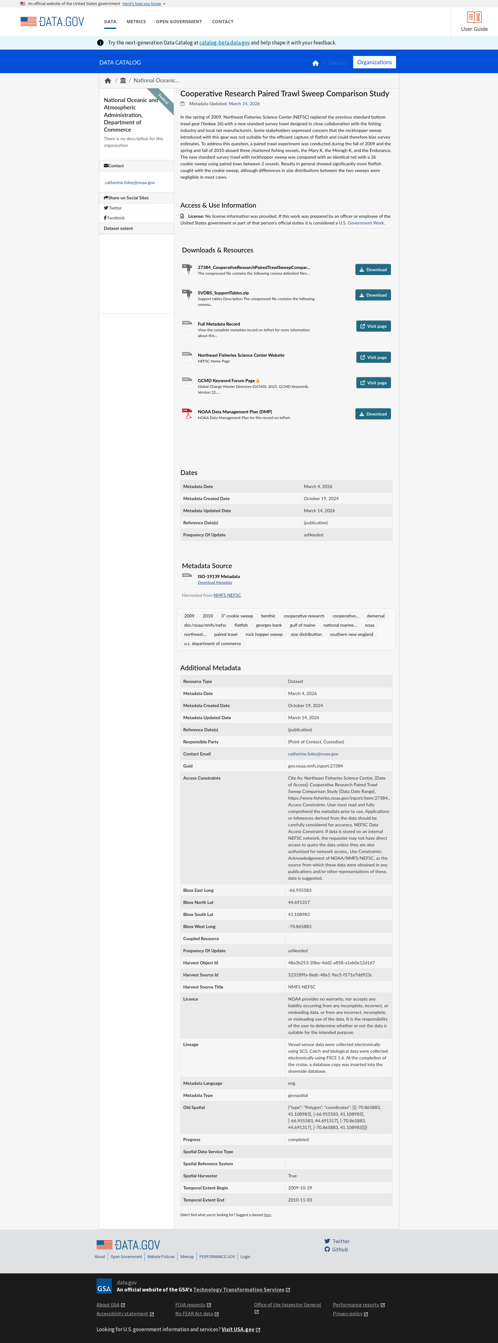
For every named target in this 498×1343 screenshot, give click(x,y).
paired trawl (226, 634)
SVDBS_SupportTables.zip (223, 292)
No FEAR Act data (194, 1313)
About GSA (108, 1304)
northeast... (195, 634)
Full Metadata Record (219, 324)
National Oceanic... (156, 80)
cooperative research (304, 615)
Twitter (113, 207)
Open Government (126, 1256)
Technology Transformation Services (238, 1289)
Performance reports (356, 1304)
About (100, 1256)
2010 (208, 615)
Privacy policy (347, 1313)
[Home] (52, 21)
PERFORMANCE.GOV (217, 1256)
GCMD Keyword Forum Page (227, 380)
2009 (189, 615)
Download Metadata (215, 582)
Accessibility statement (122, 1313)
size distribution (306, 634)
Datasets (338, 62)
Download (373, 269)
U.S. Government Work (361, 222)
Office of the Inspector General (287, 1304)
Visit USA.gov (238, 1329)
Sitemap (187, 1256)
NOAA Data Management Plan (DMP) (235, 411)
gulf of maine (302, 625)
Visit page (373, 326)
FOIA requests (190, 1304)
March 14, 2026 (244, 103)
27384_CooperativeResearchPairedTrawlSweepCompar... (254, 267)
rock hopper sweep (264, 634)
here (267, 1215)
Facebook (114, 217)
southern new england (351, 634)
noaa (369, 625)
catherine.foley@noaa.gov (130, 182)
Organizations (374, 62)
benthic (268, 615)
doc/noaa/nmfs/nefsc (205, 625)
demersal (376, 615)
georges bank (269, 625)
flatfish (241, 625)
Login (245, 1256)
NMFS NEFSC (227, 595)
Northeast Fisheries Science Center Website (241, 355)
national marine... (340, 625)
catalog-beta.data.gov (224, 42)
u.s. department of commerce (212, 643)
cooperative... (346, 615)
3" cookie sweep (237, 615)
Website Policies (161, 1256)
